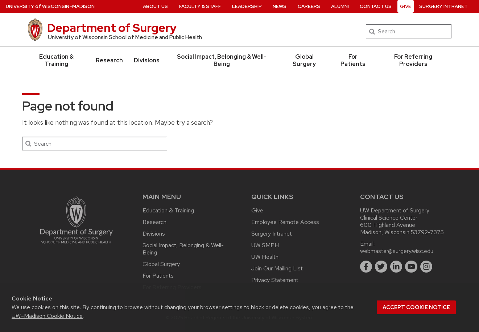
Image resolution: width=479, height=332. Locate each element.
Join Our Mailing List (277, 268)
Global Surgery (304, 60)
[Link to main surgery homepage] (76, 245)
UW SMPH (265, 245)
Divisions (147, 60)
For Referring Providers (413, 60)
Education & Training (56, 60)
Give (257, 210)
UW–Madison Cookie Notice (47, 316)
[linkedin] (396, 267)
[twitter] (381, 267)
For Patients (353, 60)
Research (109, 60)
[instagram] (426, 267)
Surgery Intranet (271, 233)
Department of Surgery (112, 28)
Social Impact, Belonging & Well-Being (222, 60)
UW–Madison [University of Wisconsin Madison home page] (50, 6)
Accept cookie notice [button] (416, 307)
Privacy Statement (274, 280)
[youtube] (411, 267)
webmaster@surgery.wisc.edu (396, 251)
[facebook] (366, 267)
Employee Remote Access (285, 222)
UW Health (264, 257)
